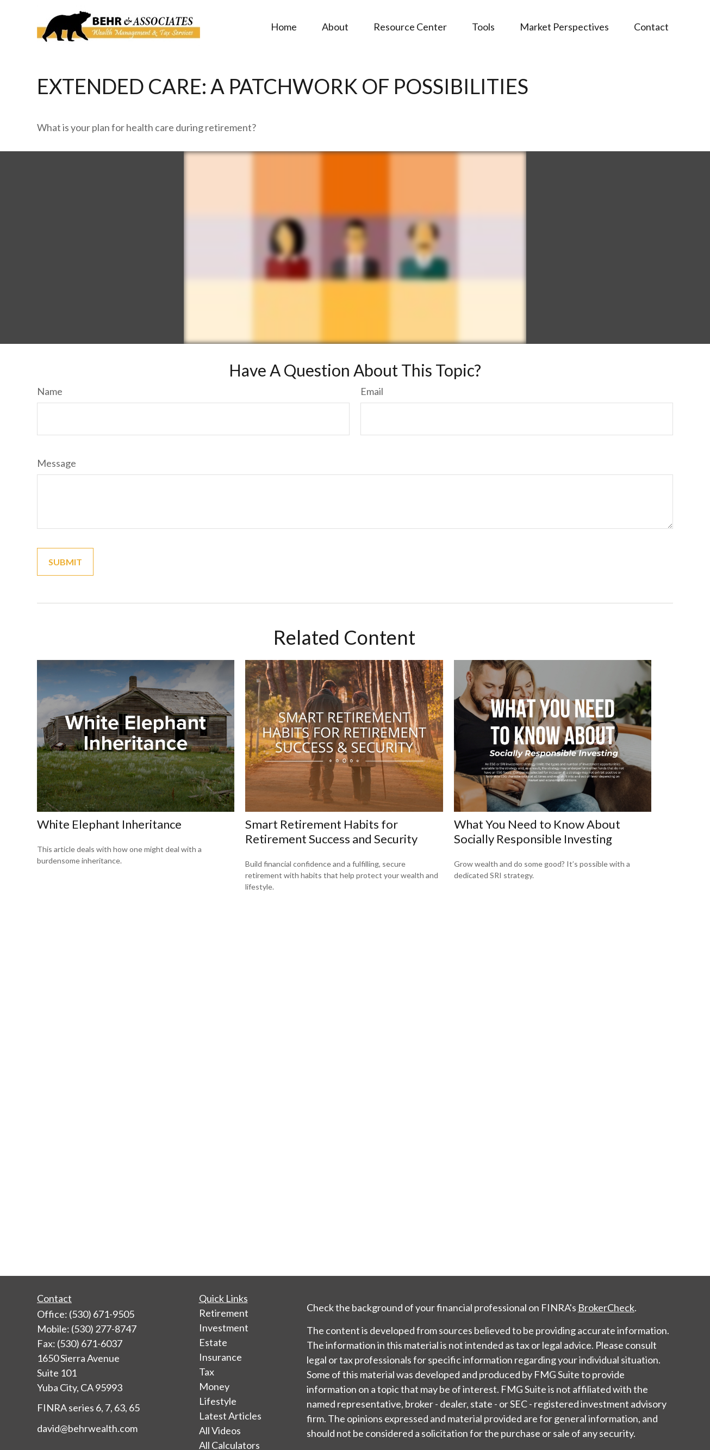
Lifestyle (217, 1401)
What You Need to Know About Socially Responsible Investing (537, 831)
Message (56, 463)
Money (214, 1386)
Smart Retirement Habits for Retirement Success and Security (331, 831)
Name (50, 391)
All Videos (220, 1430)
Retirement (223, 1313)
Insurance (220, 1357)
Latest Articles (230, 1416)
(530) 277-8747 (103, 1329)
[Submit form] (65, 562)
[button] (283, 25)
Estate (213, 1342)
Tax (206, 1372)
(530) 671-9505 (101, 1314)
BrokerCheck (606, 1307)
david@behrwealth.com (87, 1428)
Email (371, 391)
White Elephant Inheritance (109, 824)
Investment (223, 1328)
